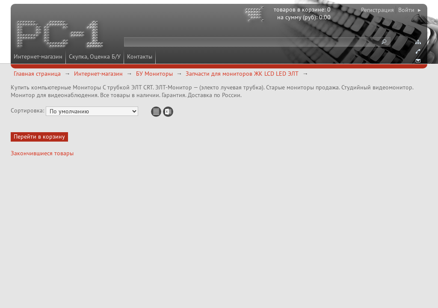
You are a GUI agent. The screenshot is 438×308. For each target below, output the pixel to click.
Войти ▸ (409, 10)
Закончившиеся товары (42, 153)
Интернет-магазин (38, 56)
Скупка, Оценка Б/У (95, 56)
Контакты (139, 56)
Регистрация (377, 10)
